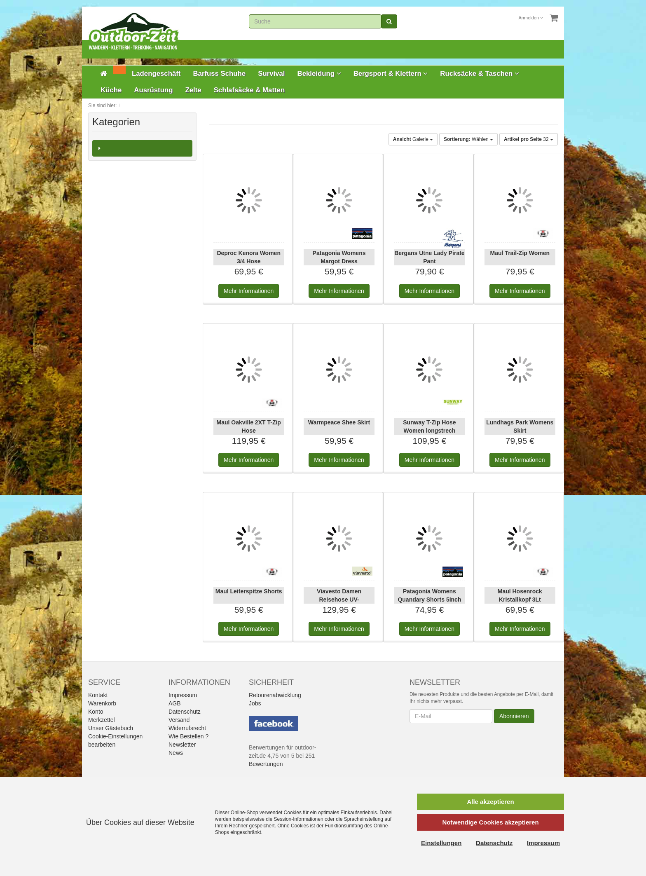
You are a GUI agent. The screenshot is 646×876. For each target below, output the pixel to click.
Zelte (193, 90)
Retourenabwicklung (275, 695)
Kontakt (98, 695)
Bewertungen (266, 764)
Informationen (249, 291)
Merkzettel (101, 720)
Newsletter (182, 744)
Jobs (255, 703)
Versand (179, 720)
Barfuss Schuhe (219, 73)
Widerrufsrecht (187, 728)
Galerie (413, 139)
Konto (95, 711)
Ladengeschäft (156, 73)
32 (528, 139)
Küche (111, 90)
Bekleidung (319, 73)
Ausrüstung (153, 90)
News (176, 753)
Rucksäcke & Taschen (479, 73)
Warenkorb (102, 703)
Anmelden (531, 17)
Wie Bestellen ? (188, 736)
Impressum (183, 695)
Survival (271, 73)
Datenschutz (185, 711)
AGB (175, 703)
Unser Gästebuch (110, 728)
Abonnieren (514, 716)
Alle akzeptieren (490, 801)
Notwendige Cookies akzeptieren (490, 822)
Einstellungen (441, 842)
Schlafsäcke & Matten (249, 90)
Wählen (468, 139)
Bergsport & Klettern (390, 73)
